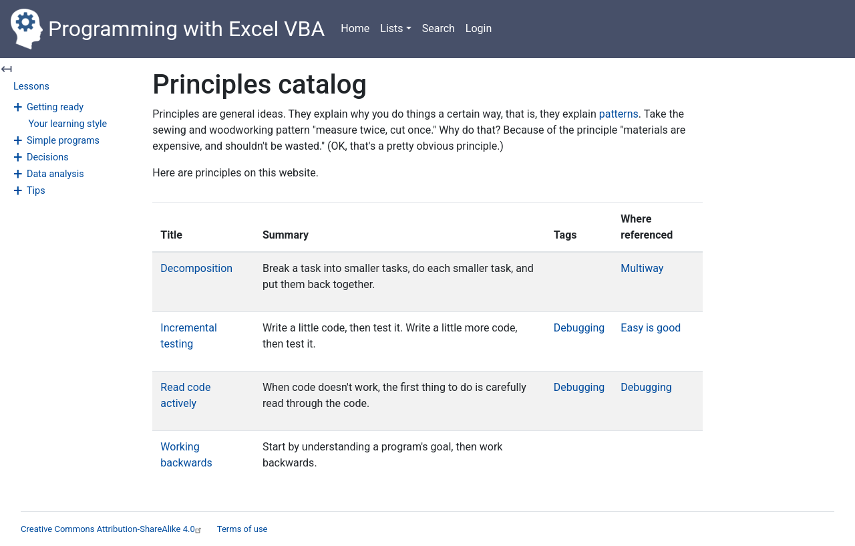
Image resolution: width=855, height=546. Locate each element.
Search (438, 28)
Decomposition (196, 268)
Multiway (642, 268)
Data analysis (55, 174)
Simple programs (63, 140)
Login (479, 28)
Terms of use (242, 529)
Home (355, 28)
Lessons (31, 86)
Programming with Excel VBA (168, 29)
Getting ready (55, 107)
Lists (391, 28)
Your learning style (67, 124)
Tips (36, 190)
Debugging (579, 327)
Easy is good (651, 327)
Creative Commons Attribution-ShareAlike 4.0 (112, 529)
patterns (619, 114)
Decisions (48, 157)
